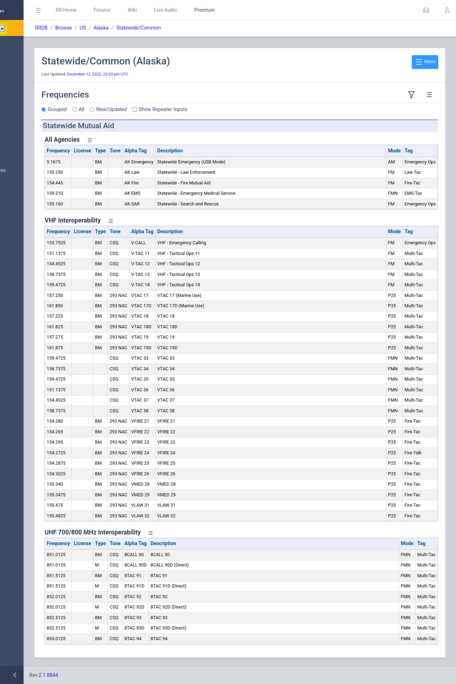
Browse (131, 28)
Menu (425, 62)
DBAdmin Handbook (32, 422)
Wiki (199, 10)
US (150, 28)
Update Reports (27, 368)
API (14, 439)
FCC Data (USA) (27, 279)
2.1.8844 (116, 675)
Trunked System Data (33, 262)
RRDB (109, 28)
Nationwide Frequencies (36, 170)
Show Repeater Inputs (231, 109)
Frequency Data (27, 245)
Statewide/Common (206, 28)
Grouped (124, 109)
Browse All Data (27, 153)
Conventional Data (30, 333)
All (149, 109)
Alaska (168, 28)
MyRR (16, 61)
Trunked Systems (29, 351)
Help (15, 456)
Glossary (19, 405)
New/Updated (179, 109)
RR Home (133, 10)
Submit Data (23, 99)
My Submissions (28, 116)
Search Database (29, 208)
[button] (426, 10)
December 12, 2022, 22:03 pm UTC (165, 74)
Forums (169, 10)
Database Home (28, 44)
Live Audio (233, 10)
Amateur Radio (26, 296)
